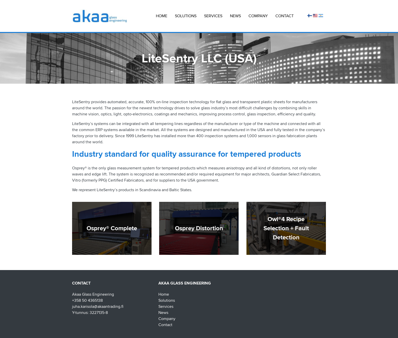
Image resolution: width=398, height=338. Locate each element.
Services (213, 16)
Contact (284, 16)
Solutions (185, 16)
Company (258, 16)
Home (161, 16)
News (235, 16)
